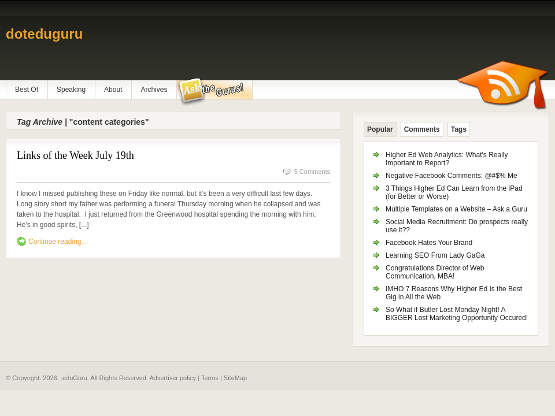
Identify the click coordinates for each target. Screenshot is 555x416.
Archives (153, 90)
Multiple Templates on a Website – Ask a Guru (456, 209)
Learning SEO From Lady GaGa (435, 255)
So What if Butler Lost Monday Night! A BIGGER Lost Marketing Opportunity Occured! (457, 314)
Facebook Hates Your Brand (429, 243)
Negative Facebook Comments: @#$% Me (451, 176)
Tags (459, 129)
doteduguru (44, 34)
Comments (422, 129)
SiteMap (235, 377)
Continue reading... (57, 241)
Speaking (71, 90)
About (113, 90)
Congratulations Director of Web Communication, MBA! (435, 272)
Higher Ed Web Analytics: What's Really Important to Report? (447, 159)
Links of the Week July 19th (75, 155)
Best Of (26, 90)
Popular (380, 129)
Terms (210, 377)
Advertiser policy (172, 377)
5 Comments (312, 171)
